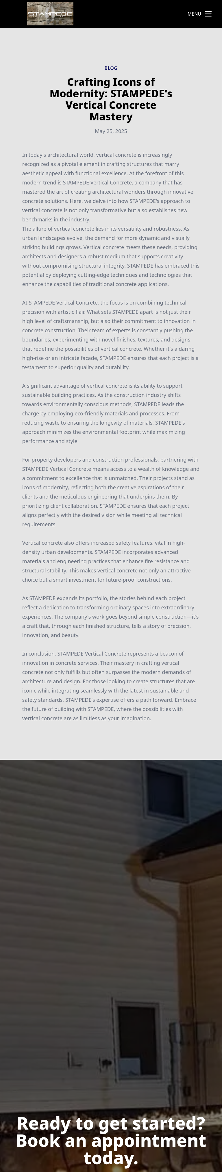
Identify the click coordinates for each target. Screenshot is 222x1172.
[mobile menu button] (208, 14)
